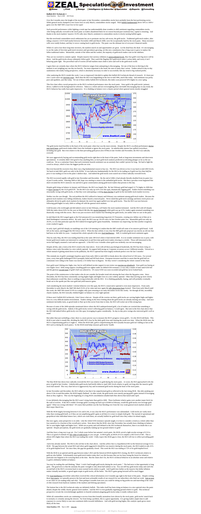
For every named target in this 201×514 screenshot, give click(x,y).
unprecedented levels (116, 57)
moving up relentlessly (126, 265)
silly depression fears (117, 288)
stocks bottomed (100, 210)
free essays (55, 478)
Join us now (149, 478)
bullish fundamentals (129, 22)
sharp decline (108, 192)
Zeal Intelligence (108, 233)
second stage (64, 270)
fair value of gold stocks (79, 434)
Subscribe (73, 507)
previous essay (68, 77)
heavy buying (53, 189)
